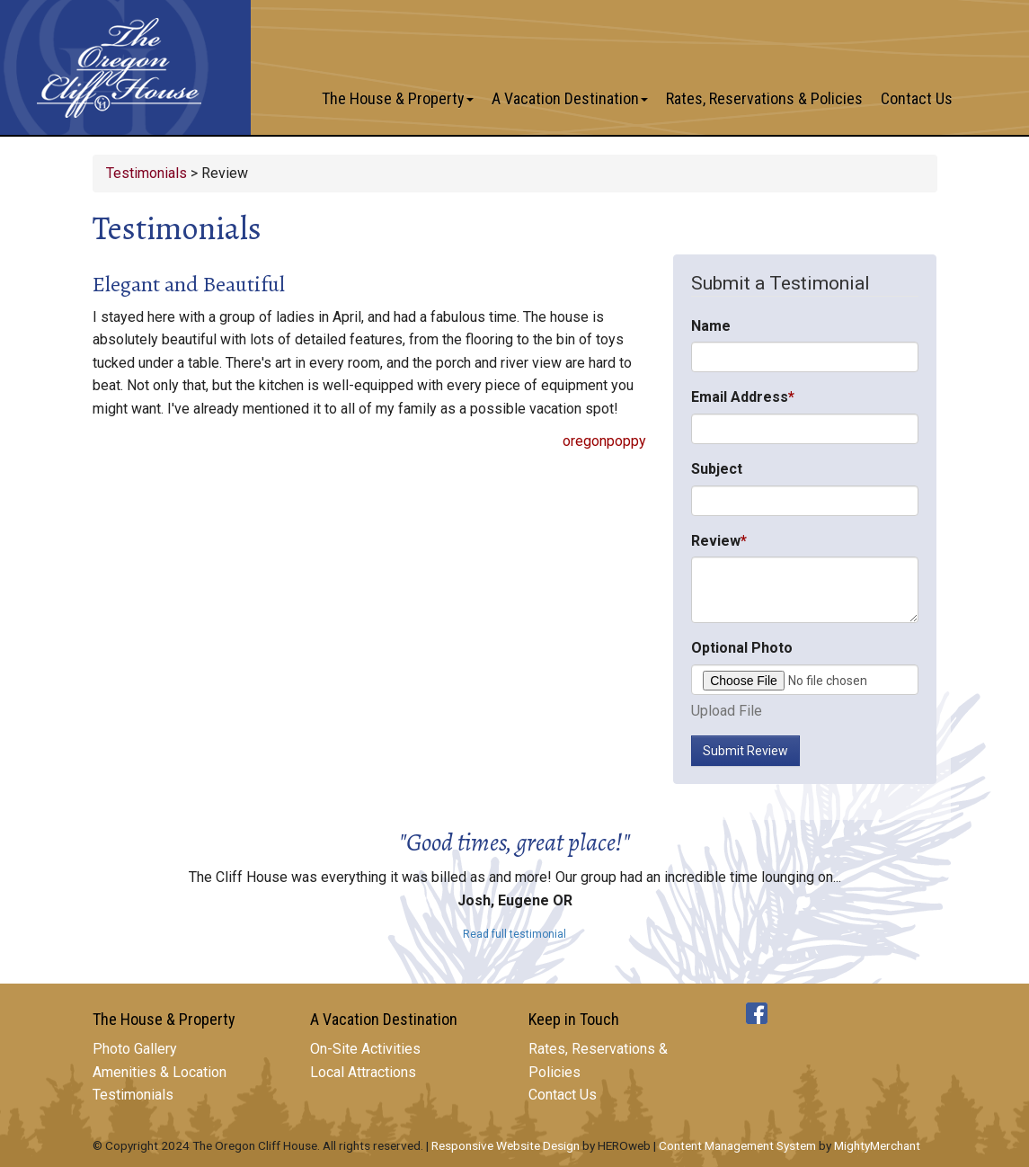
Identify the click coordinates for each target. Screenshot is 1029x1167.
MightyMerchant (877, 1145)
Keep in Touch (573, 1019)
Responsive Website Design (505, 1145)
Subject (716, 468)
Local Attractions (363, 1072)
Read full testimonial (514, 934)
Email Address (739, 396)
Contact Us (917, 98)
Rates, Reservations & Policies (764, 98)
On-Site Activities (365, 1048)
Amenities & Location (159, 1072)
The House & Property (398, 98)
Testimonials (146, 173)
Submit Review (745, 751)
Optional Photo (742, 647)
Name (711, 325)
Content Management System (737, 1145)
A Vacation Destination (570, 98)
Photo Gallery (135, 1048)
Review (716, 540)
